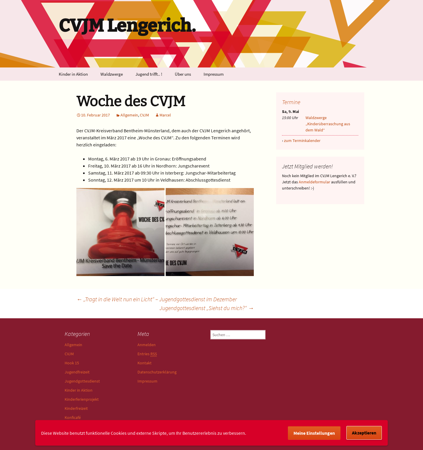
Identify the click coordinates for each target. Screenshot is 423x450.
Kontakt (144, 363)
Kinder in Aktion (73, 74)
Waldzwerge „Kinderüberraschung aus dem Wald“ (328, 124)
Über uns (183, 74)
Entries (147, 354)
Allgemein (129, 115)
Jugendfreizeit (77, 372)
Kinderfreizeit (76, 408)
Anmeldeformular (314, 182)
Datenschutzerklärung (157, 372)
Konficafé (73, 417)
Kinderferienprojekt (82, 399)
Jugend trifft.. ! (148, 74)
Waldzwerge (111, 74)
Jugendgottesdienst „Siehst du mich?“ (207, 308)
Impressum (214, 74)
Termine (291, 102)
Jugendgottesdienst (82, 381)
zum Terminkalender (302, 140)
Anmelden (146, 344)
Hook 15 (72, 363)
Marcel (165, 115)
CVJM (144, 115)
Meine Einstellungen (314, 433)
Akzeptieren (364, 433)
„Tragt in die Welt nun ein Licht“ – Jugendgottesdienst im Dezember (156, 299)
